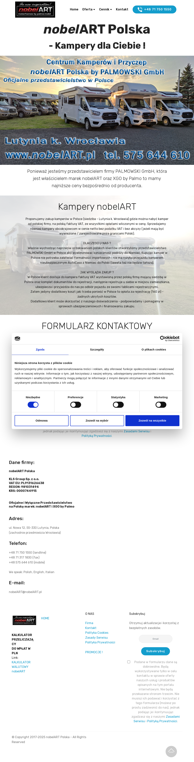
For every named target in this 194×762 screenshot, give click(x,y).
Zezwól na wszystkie (152, 420)
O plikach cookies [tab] (154, 349)
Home (74, 10)
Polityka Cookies (96, 633)
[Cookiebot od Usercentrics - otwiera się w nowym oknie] (162, 338)
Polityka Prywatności (100, 642)
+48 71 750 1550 (154, 9)
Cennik (104, 10)
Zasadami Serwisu (137, 431)
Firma (89, 623)
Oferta (87, 10)
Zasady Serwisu (96, 637)
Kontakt (122, 10)
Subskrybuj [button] (155, 651)
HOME (45, 618)
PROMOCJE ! (94, 652)
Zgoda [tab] (40, 349)
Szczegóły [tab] (97, 349)
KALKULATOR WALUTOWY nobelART (21, 666)
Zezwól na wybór (97, 420)
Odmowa (42, 420)
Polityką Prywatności (97, 436)
